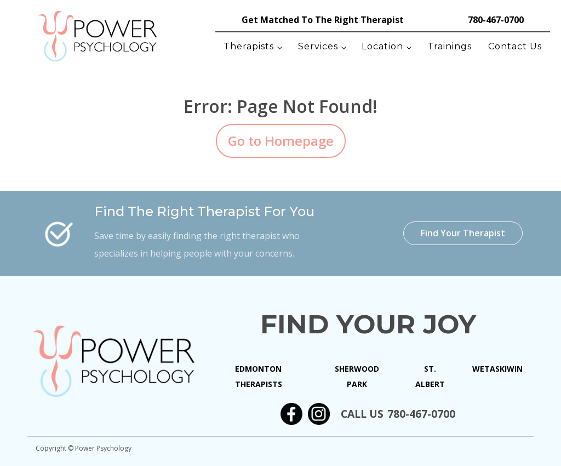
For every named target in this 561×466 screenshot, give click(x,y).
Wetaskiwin (497, 368)
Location (382, 46)
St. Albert (430, 376)
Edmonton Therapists (258, 376)
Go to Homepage (281, 141)
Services (318, 46)
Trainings (449, 46)
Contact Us (515, 46)
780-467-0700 (496, 20)
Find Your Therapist (463, 233)
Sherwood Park (357, 376)
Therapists (249, 46)
